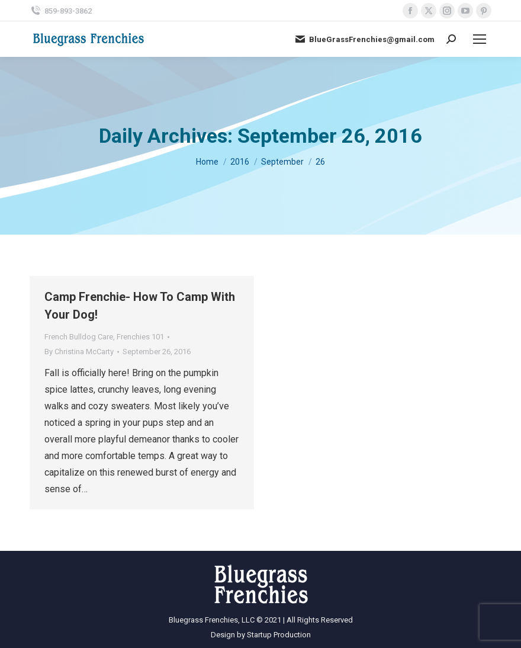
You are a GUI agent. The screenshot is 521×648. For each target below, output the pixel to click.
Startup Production (279, 634)
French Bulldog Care (78, 336)
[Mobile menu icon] (479, 39)
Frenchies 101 (140, 336)
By (79, 351)
